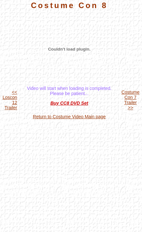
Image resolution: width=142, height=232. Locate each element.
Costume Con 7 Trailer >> (130, 100)
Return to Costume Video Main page (69, 116)
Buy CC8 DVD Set (69, 103)
